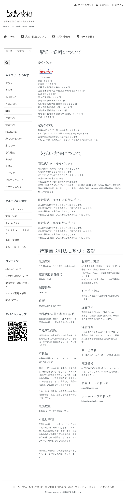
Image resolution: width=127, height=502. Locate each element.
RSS (7, 300)
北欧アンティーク (14, 180)
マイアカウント (84, 5)
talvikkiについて (13, 269)
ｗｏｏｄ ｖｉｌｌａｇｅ (17, 232)
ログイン (117, 5)
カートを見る (85, 36)
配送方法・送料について (16, 285)
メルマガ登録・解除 (15, 293)
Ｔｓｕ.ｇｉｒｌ (13, 223)
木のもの (10, 145)
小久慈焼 (10, 152)
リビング (10, 173)
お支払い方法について (16, 276)
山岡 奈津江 (12, 240)
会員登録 (102, 5)
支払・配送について (33, 36)
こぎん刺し (11, 104)
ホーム (9, 36)
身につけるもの (13, 138)
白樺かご (10, 166)
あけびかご (11, 97)
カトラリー (11, 90)
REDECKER (11, 131)
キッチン (10, 159)
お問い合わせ (61, 36)
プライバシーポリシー (86, 487)
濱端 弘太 (11, 216)
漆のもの (10, 124)
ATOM (15, 300)
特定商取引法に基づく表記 (59, 487)
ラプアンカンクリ (14, 187)
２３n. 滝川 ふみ (15, 247)
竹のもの (10, 118)
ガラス (8, 83)
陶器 (7, 111)
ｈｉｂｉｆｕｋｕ (14, 209)
